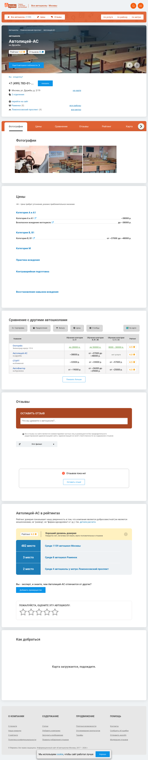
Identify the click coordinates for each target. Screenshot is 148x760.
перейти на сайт (20, 101)
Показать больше (74, 379)
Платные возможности (87, 726)
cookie (60, 754)
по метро (136, 17)
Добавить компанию (52, 730)
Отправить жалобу (119, 735)
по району (122, 17)
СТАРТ (16, 360)
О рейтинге (13, 735)
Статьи (45, 726)
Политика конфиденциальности (18, 740)
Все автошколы (19, 17)
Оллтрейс (18, 345)
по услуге (108, 17)
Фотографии (16, 126)
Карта (129, 126)
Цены (41, 17)
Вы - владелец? (16, 77)
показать (45, 83)
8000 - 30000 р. (116, 347)
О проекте (13, 726)
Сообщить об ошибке (120, 730)
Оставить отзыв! (74, 482)
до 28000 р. (75, 347)
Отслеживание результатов (89, 730)
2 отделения (18, 94)
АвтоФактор (19, 368)
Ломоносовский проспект (25, 109)
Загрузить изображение (53, 735)
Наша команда (15, 730)
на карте (77, 90)
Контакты (114, 726)
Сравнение (61, 126)
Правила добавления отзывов (56, 739)
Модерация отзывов (120, 739)
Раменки (16, 105)
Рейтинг (106, 126)
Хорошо (102, 754)
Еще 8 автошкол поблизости (26, 65)
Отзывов (35, 52)
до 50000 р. (95, 347)
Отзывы (56, 17)
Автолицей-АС (20, 353)
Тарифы (80, 735)
